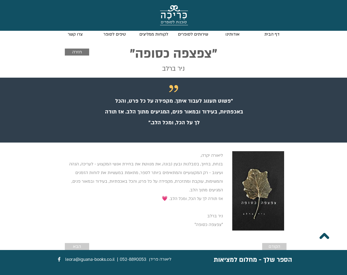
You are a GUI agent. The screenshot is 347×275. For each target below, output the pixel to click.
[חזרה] (77, 52)
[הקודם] (274, 246)
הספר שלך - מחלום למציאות (253, 260)
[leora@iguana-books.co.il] (90, 259)
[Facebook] (59, 259)
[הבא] (77, 246)
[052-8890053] (133, 259)
